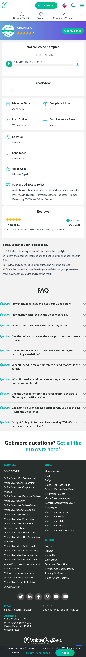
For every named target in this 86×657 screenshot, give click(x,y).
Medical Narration (14, 527)
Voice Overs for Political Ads (20, 518)
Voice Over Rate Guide (57, 484)
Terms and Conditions (57, 564)
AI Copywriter (12, 586)
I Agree (65, 652)
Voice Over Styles (55, 516)
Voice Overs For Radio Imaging (21, 550)
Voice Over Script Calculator (20, 581)
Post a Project (46, 5)
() (34, 32)
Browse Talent (21, 15)
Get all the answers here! (53, 445)
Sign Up (49, 550)
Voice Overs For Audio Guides (20, 545)
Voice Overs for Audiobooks (19, 509)
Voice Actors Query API (58, 577)
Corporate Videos (63, 15)
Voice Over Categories (57, 511)
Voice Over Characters (57, 525)
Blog (47, 475)
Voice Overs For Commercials (20, 478)
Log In (48, 546)
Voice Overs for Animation (19, 523)
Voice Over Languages (57, 498)
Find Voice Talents (55, 493)
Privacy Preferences (37, 652)
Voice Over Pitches (55, 520)
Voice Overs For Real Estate (19, 532)
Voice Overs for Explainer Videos (22, 496)
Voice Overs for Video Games (20, 505)
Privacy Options (54, 573)
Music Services (12, 568)
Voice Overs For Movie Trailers (21, 559)
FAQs (48, 480)
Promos (41, 15)
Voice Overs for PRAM (17, 514)
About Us (50, 555)
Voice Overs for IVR (15, 500)
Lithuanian (44, 54)
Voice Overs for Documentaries (21, 554)
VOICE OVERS (12, 471)
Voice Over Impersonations (60, 529)
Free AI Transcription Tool (18, 577)
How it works (52, 471)
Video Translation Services (19, 572)
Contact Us (51, 559)
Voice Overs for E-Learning (19, 482)
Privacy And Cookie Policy (59, 568)
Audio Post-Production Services (22, 563)
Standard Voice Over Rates (60, 489)
